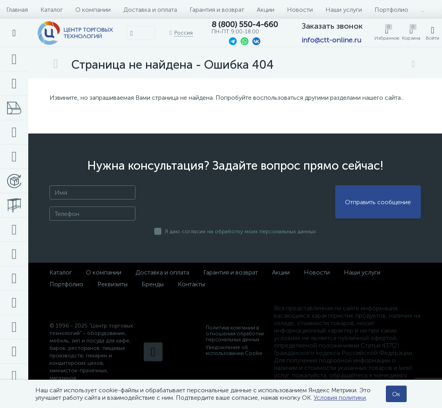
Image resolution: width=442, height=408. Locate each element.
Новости (300, 9)
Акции (265, 9)
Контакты (191, 284)
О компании (93, 9)
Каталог (51, 9)
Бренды (153, 284)
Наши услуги (343, 9)
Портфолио (391, 9)
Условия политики (340, 397)
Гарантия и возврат (217, 9)
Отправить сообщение (378, 202)
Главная (17, 9)
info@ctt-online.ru (331, 40)
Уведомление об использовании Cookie (234, 350)
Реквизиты (112, 284)
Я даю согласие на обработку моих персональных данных (240, 231)
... (422, 9)
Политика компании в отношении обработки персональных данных (235, 333)
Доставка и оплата (150, 9)
